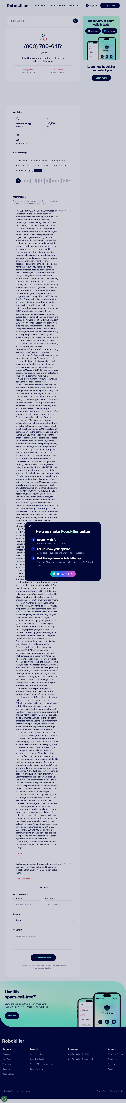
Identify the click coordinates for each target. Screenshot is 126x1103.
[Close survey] (29, 526)
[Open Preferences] (4, 1099)
